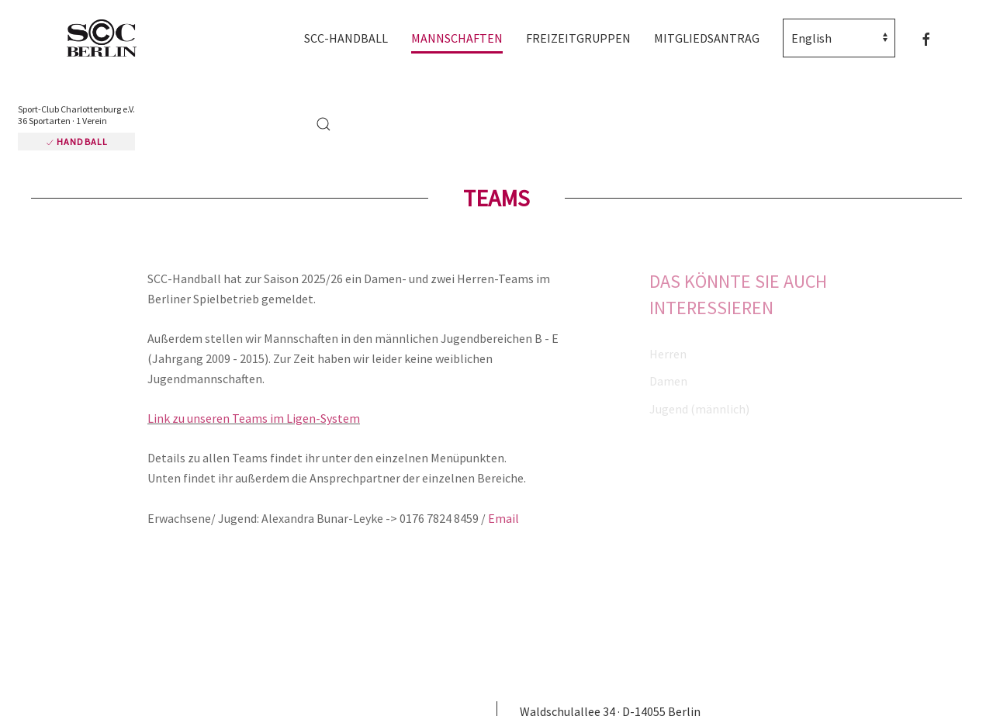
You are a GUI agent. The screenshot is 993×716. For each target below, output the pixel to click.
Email (503, 518)
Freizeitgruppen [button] (578, 38)
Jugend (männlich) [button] (699, 409)
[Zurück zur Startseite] (108, 39)
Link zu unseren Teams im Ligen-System (253, 418)
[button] (323, 124)
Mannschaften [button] (457, 38)
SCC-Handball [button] (346, 38)
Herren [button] (668, 353)
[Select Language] (839, 38)
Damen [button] (668, 381)
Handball (77, 141)
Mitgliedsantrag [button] (706, 38)
